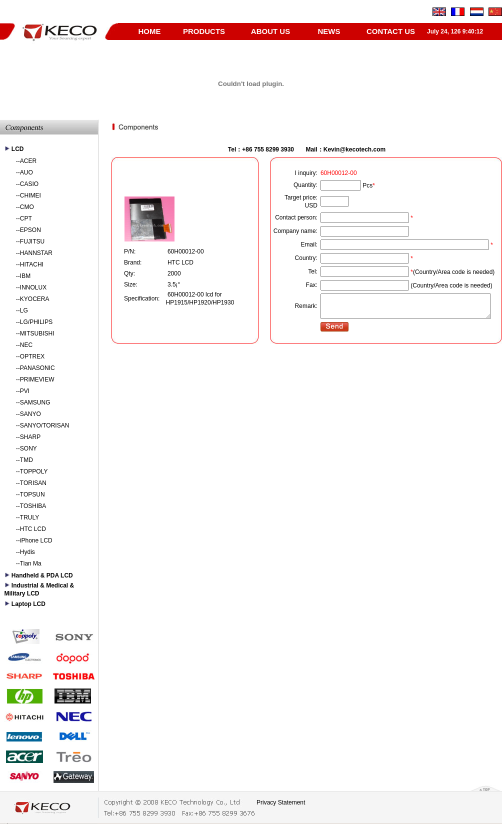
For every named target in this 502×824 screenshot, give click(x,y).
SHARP (30, 437)
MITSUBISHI (37, 333)
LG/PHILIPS (36, 322)
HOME (149, 31)
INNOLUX (33, 287)
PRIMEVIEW (37, 379)
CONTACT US (390, 31)
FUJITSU (32, 241)
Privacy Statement (280, 802)
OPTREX (32, 356)
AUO (26, 172)
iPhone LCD (36, 540)
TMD (26, 460)
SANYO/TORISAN (44, 425)
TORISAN (33, 483)
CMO (27, 207)
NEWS (329, 31)
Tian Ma (31, 563)
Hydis (27, 552)
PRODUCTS (204, 31)
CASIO (29, 184)
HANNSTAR (36, 253)
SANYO (30, 414)
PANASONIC (37, 368)
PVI (25, 391)
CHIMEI (30, 195)
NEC (26, 345)
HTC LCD (33, 529)
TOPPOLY (34, 471)
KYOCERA (35, 299)
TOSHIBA (33, 506)
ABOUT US (270, 31)
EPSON (30, 230)
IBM (25, 276)
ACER (28, 161)
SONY (28, 448)
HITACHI (32, 264)
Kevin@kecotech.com (355, 149)
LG (24, 310)
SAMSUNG (35, 402)
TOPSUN (32, 494)
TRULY (29, 517)
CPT (26, 218)
